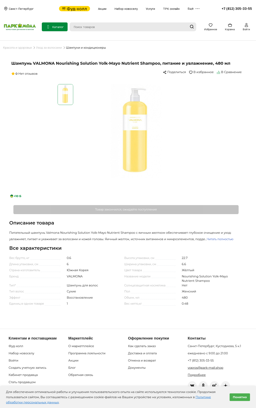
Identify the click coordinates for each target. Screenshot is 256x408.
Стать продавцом (22, 382)
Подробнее (197, 375)
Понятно (240, 397)
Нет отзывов (24, 74)
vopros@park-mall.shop (205, 368)
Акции (102, 8)
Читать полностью (220, 239)
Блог (72, 368)
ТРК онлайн (171, 8)
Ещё (193, 8)
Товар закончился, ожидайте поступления (126, 209)
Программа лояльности (87, 353)
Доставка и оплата (142, 353)
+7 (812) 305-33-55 (237, 9)
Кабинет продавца (23, 375)
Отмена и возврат (142, 360)
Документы (137, 368)
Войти (13, 360)
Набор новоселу (126, 8)
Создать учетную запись (27, 368)
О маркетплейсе (81, 346)
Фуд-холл (74, 8)
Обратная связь (80, 375)
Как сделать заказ (142, 346)
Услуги (150, 8)
